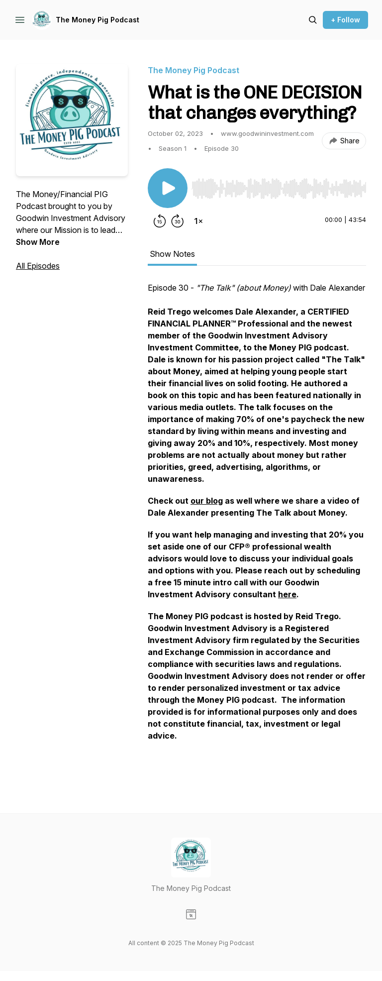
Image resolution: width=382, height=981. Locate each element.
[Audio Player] (278, 185)
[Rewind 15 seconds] (160, 221)
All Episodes (38, 266)
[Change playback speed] (198, 221)
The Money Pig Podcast (97, 19)
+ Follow (345, 19)
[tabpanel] (257, 527)
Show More (38, 242)
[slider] (278, 188)
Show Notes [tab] (172, 254)
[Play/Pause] (168, 188)
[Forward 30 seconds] (178, 221)
